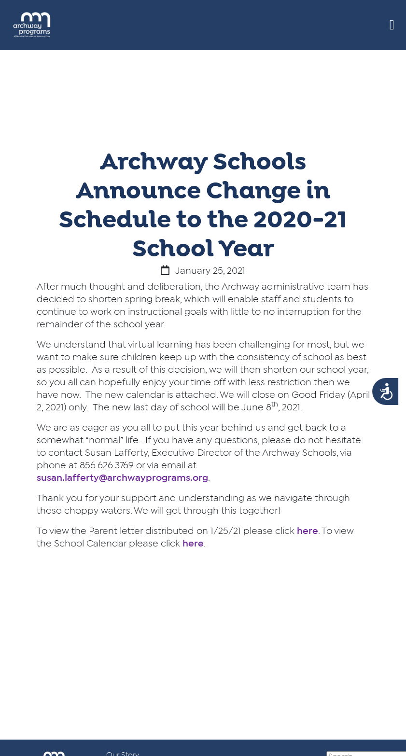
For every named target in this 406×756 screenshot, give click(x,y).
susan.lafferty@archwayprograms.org (122, 478)
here (307, 531)
